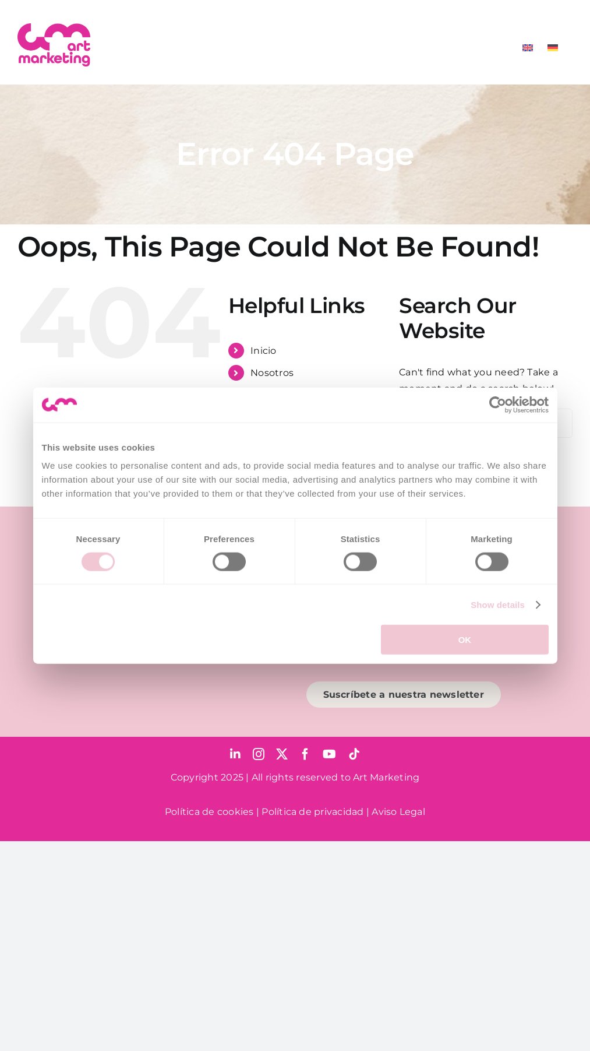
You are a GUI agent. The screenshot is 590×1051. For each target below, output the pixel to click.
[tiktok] (354, 754)
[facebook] (305, 754)
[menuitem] (527, 47)
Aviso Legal (398, 811)
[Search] (413, 423)
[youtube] (329, 754)
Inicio (263, 350)
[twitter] (282, 754)
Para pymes (278, 395)
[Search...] (486, 423)
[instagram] (258, 754)
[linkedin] (235, 754)
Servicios (271, 417)
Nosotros (272, 372)
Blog (261, 439)
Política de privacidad (312, 811)
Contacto (272, 462)
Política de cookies (209, 811)
